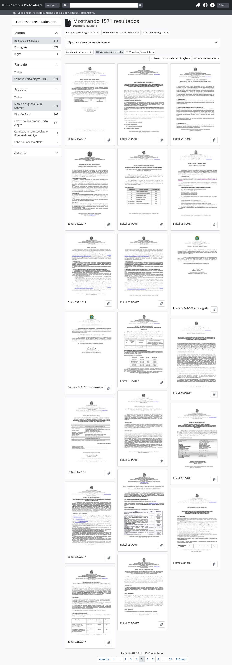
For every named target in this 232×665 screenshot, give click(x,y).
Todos (18, 72)
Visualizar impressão (79, 52)
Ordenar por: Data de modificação (169, 58)
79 (170, 659)
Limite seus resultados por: (36, 22)
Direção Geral (36, 115)
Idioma (19, 33)
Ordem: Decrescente (205, 58)
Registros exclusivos (36, 41)
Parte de (20, 64)
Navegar (51, 5)
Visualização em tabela (140, 52)
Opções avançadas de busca (89, 42)
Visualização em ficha (109, 52)
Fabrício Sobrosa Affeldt (36, 142)
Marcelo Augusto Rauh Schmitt (36, 106)
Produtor (21, 89)
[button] (198, 5)
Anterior (104, 659)
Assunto (20, 152)
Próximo (181, 659)
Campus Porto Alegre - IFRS (36, 79)
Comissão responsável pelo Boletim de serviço (36, 133)
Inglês (36, 54)
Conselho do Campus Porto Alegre (36, 123)
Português (36, 48)
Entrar (222, 5)
